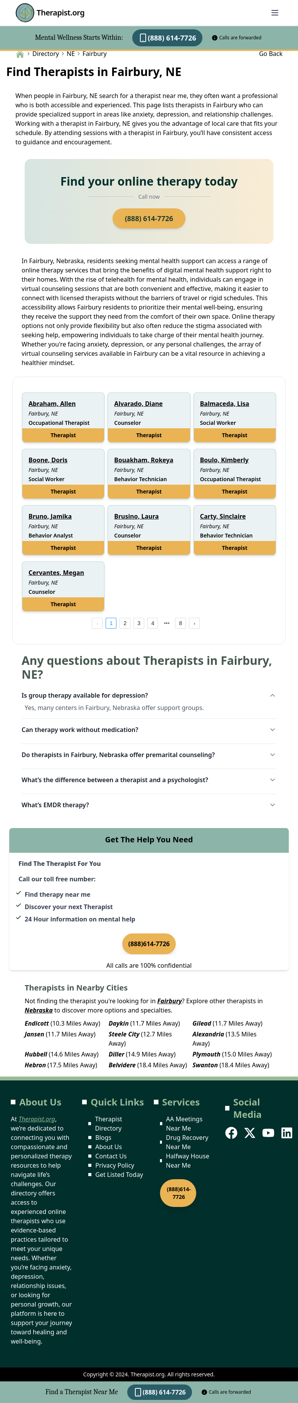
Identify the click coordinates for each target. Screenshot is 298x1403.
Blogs (103, 1137)
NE (71, 53)
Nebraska (39, 1010)
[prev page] (97, 623)
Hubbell (36, 1054)
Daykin (119, 1023)
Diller (117, 1054)
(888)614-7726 (149, 944)
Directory (45, 53)
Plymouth (206, 1054)
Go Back (271, 53)
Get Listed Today (119, 1174)
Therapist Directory (108, 1124)
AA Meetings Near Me (184, 1124)
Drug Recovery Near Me (187, 1142)
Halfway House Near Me (187, 1161)
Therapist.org (49, 12)
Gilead (201, 1023)
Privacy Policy (114, 1165)
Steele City (124, 1034)
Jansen (34, 1034)
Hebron (35, 1065)
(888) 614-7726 (167, 37)
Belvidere (122, 1065)
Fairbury (169, 1001)
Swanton (205, 1065)
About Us (108, 1147)
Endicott (37, 1023)
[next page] (167, 623)
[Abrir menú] (275, 12)
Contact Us (110, 1156)
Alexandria (208, 1034)
